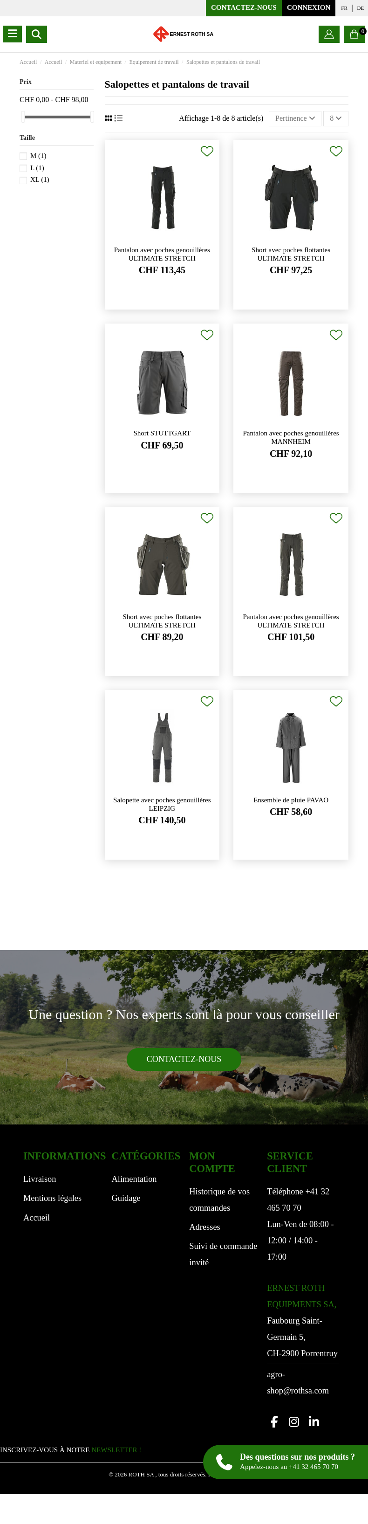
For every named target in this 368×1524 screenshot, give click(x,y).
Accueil (36, 1217)
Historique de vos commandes (219, 1200)
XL (39, 179)
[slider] (23, 117)
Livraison (39, 1179)
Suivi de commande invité (223, 1254)
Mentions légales (52, 1198)
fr (344, 8)
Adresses (204, 1227)
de (360, 8)
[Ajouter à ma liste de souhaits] (207, 151)
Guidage (125, 1198)
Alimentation (134, 1179)
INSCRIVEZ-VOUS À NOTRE (70, 1450)
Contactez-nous (244, 7)
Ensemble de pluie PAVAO (290, 800)
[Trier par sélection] (295, 118)
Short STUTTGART (162, 433)
